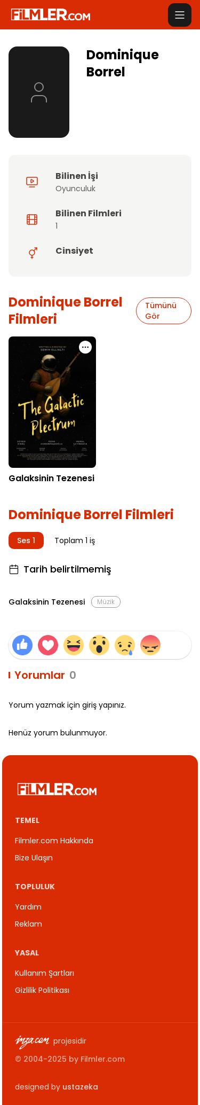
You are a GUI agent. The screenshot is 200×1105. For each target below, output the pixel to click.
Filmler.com (103, 1059)
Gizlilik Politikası (42, 990)
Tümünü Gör (161, 311)
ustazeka (80, 1087)
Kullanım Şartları (44, 973)
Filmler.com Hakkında (54, 840)
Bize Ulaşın (34, 857)
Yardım (28, 907)
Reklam (28, 924)
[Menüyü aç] (179, 15)
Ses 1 (26, 540)
